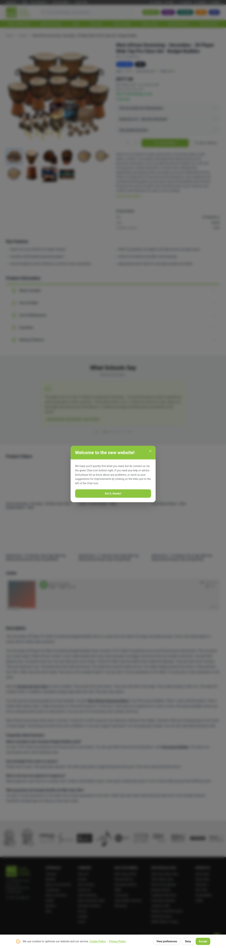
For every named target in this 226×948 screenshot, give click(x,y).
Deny (188, 941)
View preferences (167, 941)
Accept (203, 941)
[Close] (150, 451)
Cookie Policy (98, 941)
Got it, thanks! (113, 493)
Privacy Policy (117, 941)
